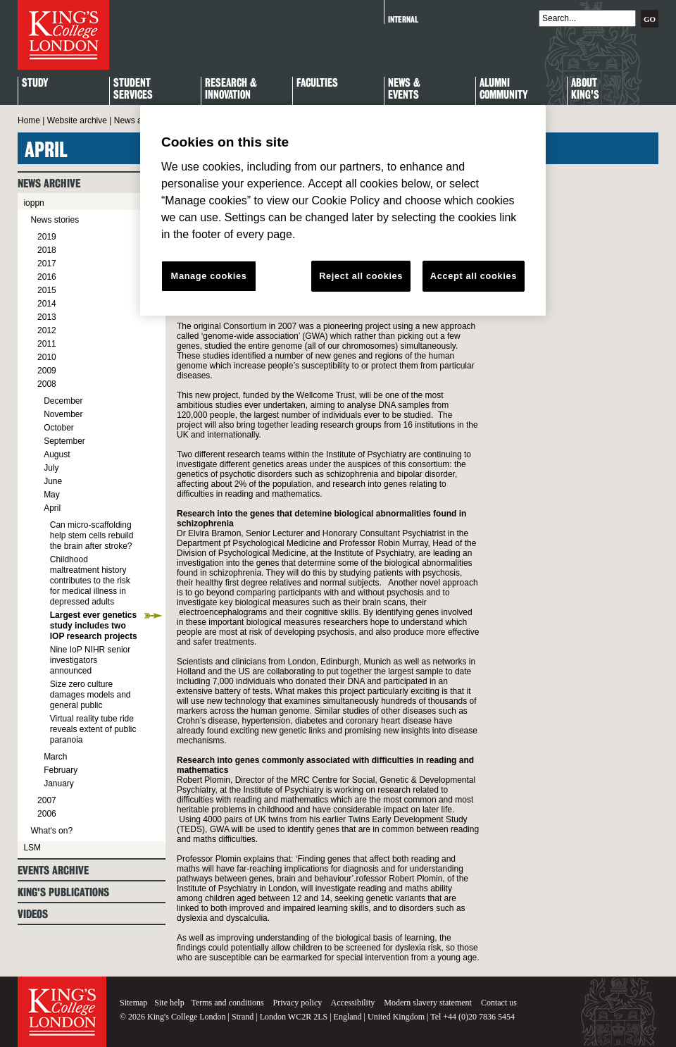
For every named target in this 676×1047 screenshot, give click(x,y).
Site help (169, 1003)
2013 (46, 317)
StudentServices (133, 89)
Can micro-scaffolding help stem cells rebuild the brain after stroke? (92, 535)
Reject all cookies (361, 276)
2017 (46, 263)
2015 (46, 290)
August (57, 454)
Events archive (53, 870)
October (59, 428)
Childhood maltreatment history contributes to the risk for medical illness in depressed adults (90, 581)
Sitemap (133, 1003)
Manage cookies (209, 276)
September (64, 441)
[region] (343, 210)
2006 (46, 814)
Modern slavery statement (428, 1003)
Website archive (77, 120)
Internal (403, 19)
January (59, 783)
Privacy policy (298, 1003)
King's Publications (63, 892)
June (53, 481)
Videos (33, 914)
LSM (32, 848)
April (52, 508)
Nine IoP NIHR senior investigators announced (90, 660)
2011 (46, 344)
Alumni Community (503, 89)
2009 (46, 371)
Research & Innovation (231, 89)
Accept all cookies (473, 276)
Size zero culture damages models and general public (90, 694)
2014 (46, 304)
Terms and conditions (227, 1003)
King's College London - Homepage (63, 35)
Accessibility (353, 1003)
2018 (46, 250)
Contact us (499, 1003)
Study (35, 83)
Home (29, 120)
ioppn (33, 203)
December (63, 401)
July (51, 468)
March (55, 757)
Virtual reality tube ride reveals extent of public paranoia (93, 729)
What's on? (51, 831)
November (63, 414)
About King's (585, 89)
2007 (46, 800)
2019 (46, 237)
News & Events (404, 89)
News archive (139, 120)
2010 (46, 357)
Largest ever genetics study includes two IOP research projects (93, 625)
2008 (46, 384)
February (60, 770)
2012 (46, 330)
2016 (46, 277)
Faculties (317, 83)
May (52, 495)
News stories (54, 220)
